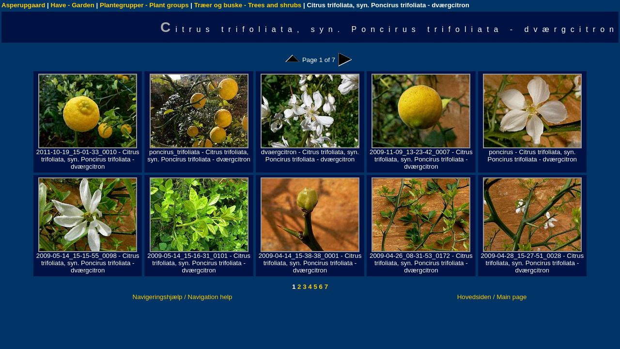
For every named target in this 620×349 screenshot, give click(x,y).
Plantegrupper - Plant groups (144, 5)
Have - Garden (72, 5)
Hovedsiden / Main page (492, 297)
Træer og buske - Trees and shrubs (247, 5)
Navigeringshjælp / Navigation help (182, 297)
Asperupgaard (23, 5)
